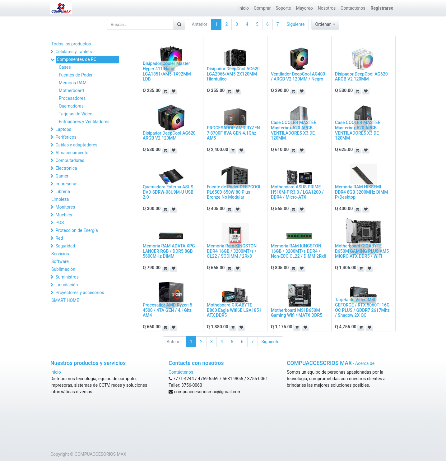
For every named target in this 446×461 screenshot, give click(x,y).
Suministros (66, 276)
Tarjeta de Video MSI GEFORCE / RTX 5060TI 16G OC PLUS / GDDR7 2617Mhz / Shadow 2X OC (362, 307)
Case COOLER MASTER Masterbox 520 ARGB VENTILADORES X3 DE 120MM (293, 130)
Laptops (63, 129)
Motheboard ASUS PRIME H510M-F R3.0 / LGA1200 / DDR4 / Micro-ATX (297, 192)
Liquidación (66, 284)
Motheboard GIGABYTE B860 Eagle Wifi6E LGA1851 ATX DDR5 (234, 310)
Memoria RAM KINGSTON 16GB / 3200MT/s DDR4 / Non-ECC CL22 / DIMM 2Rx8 (298, 251)
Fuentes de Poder (76, 74)
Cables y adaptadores (76, 144)
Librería (62, 191)
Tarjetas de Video (75, 113)
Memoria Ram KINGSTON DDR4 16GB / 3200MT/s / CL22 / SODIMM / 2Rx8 (232, 251)
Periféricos (65, 137)
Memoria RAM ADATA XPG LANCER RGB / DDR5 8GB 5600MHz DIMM (169, 251)
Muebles (63, 214)
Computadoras (69, 160)
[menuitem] (243, 8)
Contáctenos (181, 372)
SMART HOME (65, 300)
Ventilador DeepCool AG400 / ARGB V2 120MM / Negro (298, 76)
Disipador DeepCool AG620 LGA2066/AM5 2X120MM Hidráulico (233, 74)
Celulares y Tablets (73, 51)
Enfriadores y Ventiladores (84, 121)
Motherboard (71, 90)
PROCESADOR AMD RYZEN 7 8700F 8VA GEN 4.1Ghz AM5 (233, 133)
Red (59, 238)
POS (59, 222)
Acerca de (364, 363)
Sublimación (63, 269)
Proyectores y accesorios (79, 292)
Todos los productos (71, 43)
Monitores (65, 207)
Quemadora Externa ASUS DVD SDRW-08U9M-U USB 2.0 (168, 192)
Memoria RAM (72, 82)
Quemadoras (71, 106)
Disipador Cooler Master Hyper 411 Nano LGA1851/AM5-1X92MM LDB (167, 71)
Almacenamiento (71, 152)
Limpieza (60, 199)
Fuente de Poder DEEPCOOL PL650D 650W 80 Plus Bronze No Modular (234, 192)
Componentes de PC (76, 59)
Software (60, 261)
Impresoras (66, 183)
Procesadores (72, 98)
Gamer (61, 175)
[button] (325, 24)
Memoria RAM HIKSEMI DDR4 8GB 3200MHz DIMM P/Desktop (361, 192)
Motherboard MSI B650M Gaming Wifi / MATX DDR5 (296, 313)
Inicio (55, 372)
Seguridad (65, 245)
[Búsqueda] (179, 24)
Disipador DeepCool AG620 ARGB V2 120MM (361, 76)
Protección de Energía (76, 230)
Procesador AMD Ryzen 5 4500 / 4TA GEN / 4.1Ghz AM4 (167, 310)
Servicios (60, 253)
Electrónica (66, 168)
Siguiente (296, 24)
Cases (65, 67)
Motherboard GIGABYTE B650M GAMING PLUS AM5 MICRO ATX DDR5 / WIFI (362, 251)
